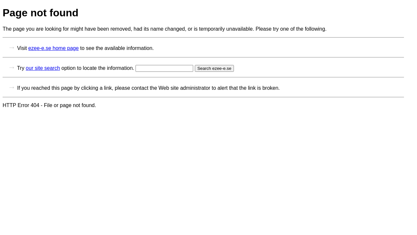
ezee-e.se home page (53, 48)
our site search (43, 68)
